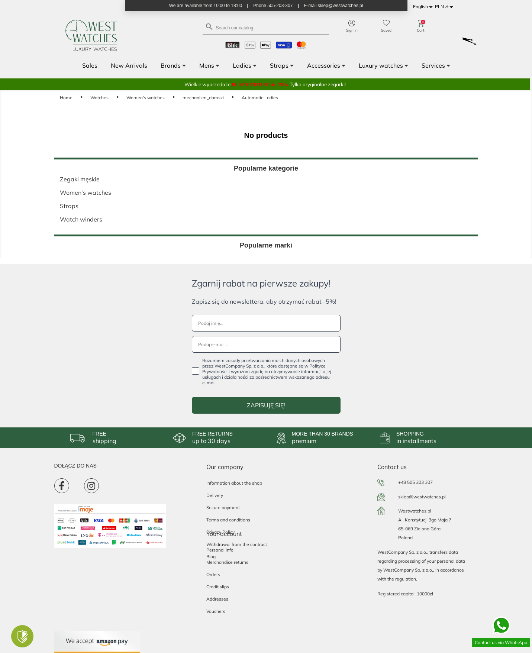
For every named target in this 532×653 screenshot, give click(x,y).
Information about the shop (234, 483)
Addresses (217, 599)
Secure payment (223, 507)
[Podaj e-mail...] (266, 344)
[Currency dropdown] (445, 7)
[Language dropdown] (424, 7)
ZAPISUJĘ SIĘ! (266, 405)
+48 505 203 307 (415, 482)
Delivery (214, 495)
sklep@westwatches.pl (422, 497)
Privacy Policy (220, 532)
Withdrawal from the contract (236, 544)
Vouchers (215, 611)
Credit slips (217, 586)
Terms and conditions (228, 520)
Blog (211, 556)
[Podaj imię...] (266, 323)
